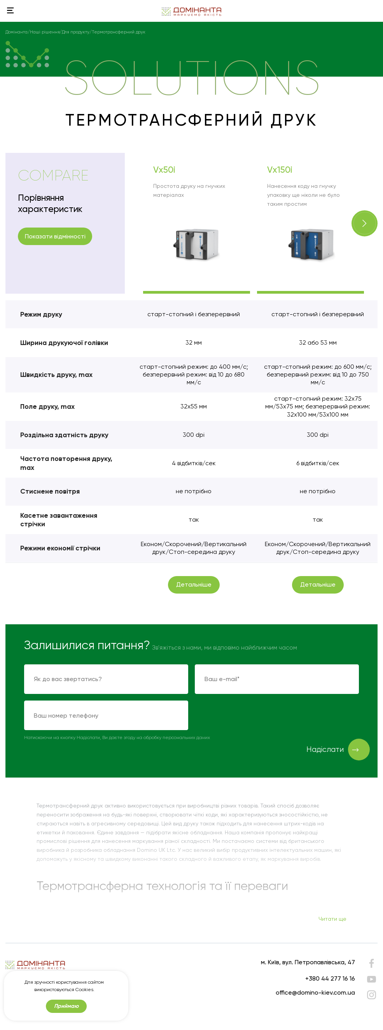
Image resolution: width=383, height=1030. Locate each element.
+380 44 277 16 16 (330, 978)
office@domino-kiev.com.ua (315, 992)
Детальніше (194, 584)
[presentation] (254, 716)
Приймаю (66, 1014)
